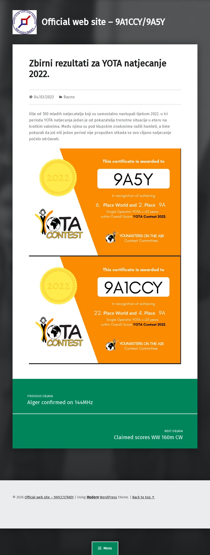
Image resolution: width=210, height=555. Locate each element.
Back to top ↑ (143, 497)
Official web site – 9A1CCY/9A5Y (103, 22)
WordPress (108, 497)
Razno (69, 97)
